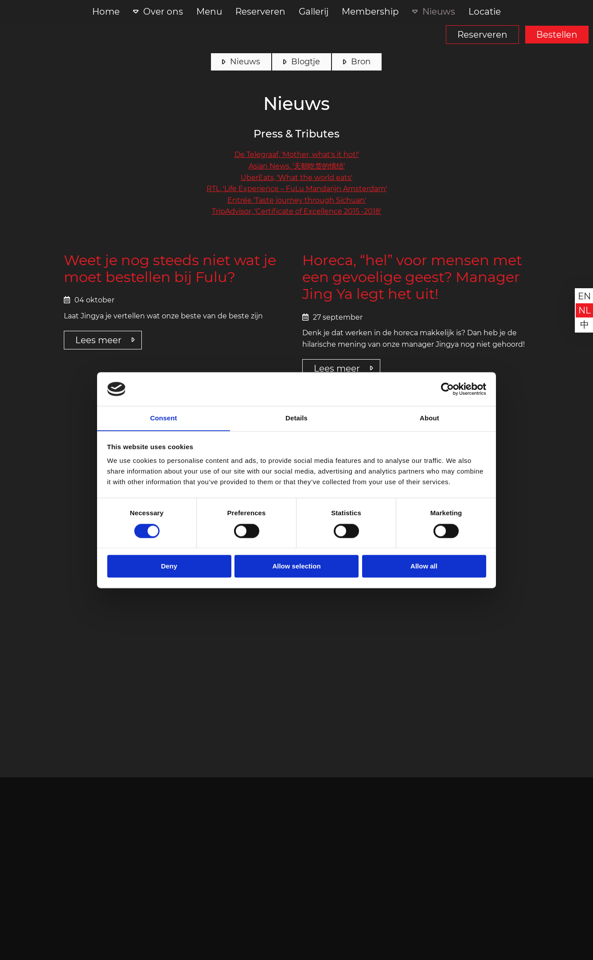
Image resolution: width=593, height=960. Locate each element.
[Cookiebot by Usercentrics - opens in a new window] (447, 389)
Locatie (484, 11)
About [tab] (429, 418)
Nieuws (438, 11)
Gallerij (313, 11)
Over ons (163, 11)
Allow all (423, 566)
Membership (370, 11)
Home (106, 11)
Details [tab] (296, 418)
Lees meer (98, 340)
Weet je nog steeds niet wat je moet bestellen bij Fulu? (170, 269)
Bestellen (556, 34)
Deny (169, 566)
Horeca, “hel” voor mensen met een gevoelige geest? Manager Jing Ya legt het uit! (412, 277)
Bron (361, 62)
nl (584, 310)
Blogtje (305, 62)
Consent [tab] (163, 418)
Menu (209, 11)
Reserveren (482, 34)
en (584, 296)
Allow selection (296, 566)
